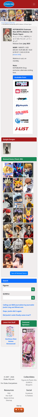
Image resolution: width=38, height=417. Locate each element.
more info (16, 54)
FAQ (8, 393)
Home (2, 22)
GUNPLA (6, 294)
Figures (6, 285)
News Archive (9, 398)
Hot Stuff (9, 396)
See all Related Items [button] (19, 273)
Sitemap (9, 400)
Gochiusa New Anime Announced (10, 341)
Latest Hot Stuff (9, 322)
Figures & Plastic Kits (10, 22)
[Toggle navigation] (34, 4)
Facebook (29, 393)
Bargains (29, 385)
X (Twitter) (29, 396)
